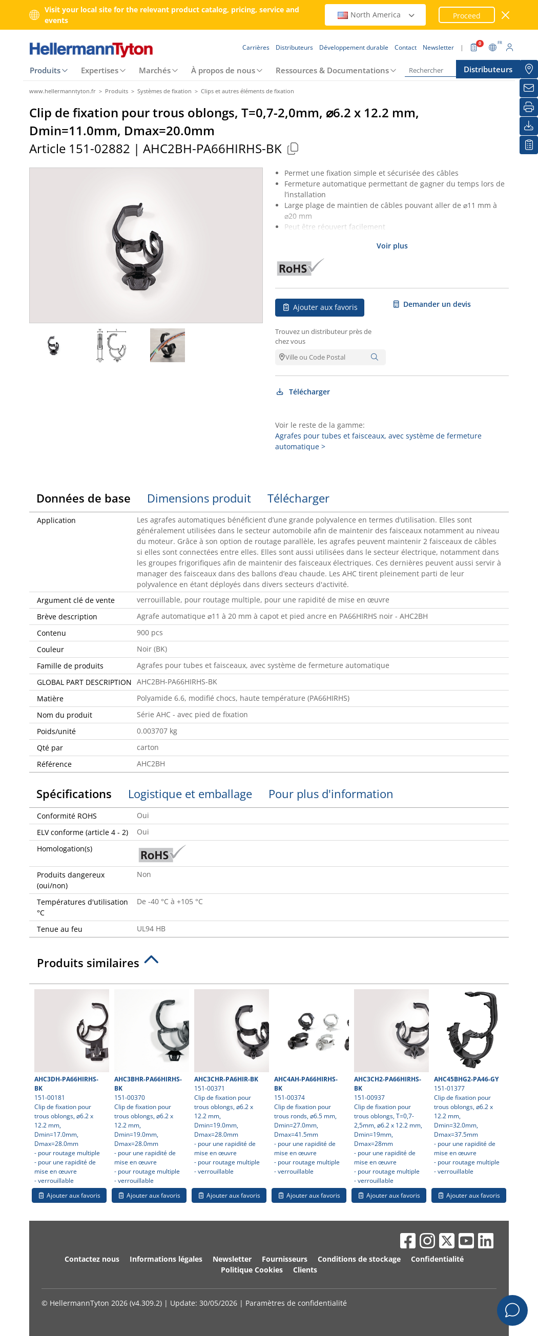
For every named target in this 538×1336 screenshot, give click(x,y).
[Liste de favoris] (529, 145)
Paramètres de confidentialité (296, 1303)
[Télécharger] (529, 126)
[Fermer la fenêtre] (506, 15)
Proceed (467, 15)
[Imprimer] (529, 107)
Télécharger (302, 391)
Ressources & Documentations (332, 70)
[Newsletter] (529, 88)
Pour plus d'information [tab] (331, 793)
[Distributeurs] (529, 69)
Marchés (155, 70)
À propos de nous (223, 70)
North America (377, 14)
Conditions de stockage (359, 1259)
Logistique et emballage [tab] (190, 793)
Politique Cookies (252, 1270)
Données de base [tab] (83, 498)
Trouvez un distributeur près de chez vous (323, 336)
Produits (45, 70)
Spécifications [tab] (74, 793)
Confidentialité (437, 1259)
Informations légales (166, 1259)
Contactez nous (92, 1259)
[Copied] (292, 148)
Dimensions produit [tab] (199, 498)
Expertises (99, 70)
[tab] (269, 966)
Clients (305, 1270)
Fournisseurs (284, 1259)
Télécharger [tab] (298, 498)
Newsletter (232, 1259)
